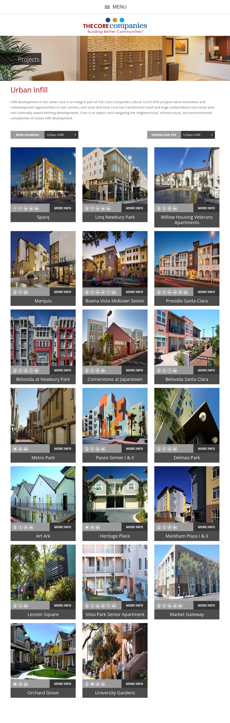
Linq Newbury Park (115, 217)
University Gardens (115, 693)
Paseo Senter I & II (115, 458)
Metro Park (43, 458)
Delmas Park (187, 458)
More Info (62, 208)
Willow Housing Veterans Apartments (187, 219)
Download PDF (164, 135)
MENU (114, 6)
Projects (29, 59)
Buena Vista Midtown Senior (115, 301)
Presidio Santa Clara (187, 301)
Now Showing (27, 135)
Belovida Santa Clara (187, 379)
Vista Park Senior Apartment (115, 614)
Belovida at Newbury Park (43, 379)
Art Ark (43, 536)
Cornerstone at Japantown (115, 379)
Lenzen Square (43, 614)
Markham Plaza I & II (187, 536)
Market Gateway (187, 614)
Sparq (43, 217)
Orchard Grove (43, 693)
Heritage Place (115, 536)
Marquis (43, 301)
